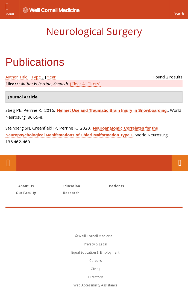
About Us (26, 186)
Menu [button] (9, 14)
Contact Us (180, 163)
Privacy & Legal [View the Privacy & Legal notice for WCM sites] (95, 244)
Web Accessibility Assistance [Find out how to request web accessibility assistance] (96, 285)
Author (11, 77)
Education (71, 186)
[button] (178, 9)
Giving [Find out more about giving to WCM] (95, 268)
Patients (116, 186)
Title (23, 77)
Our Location (8, 163)
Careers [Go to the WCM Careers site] (95, 260)
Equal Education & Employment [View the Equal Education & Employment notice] (95, 252)
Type (36, 77)
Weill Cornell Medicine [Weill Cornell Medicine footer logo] (94, 216)
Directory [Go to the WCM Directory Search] (95, 277)
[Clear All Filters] (85, 83)
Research (71, 192)
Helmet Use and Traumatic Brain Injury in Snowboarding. (112, 110)
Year (51, 77)
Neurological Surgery (94, 31)
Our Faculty (26, 192)
